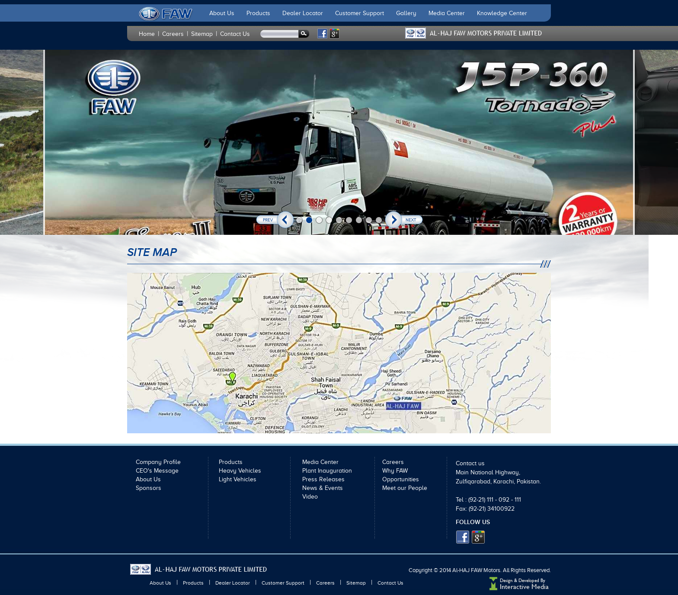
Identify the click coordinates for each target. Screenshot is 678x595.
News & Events (322, 488)
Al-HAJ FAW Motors (476, 570)
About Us (221, 13)
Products (258, 13)
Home (147, 34)
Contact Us (235, 34)
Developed (529, 580)
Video (310, 496)
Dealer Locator (302, 13)
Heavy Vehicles (240, 470)
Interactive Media (524, 586)
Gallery (406, 13)
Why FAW (395, 470)
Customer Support (359, 13)
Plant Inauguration (327, 470)
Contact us (470, 463)
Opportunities (400, 479)
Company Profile (158, 462)
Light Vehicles (237, 479)
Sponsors (148, 488)
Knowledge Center (502, 13)
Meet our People (404, 488)
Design (506, 580)
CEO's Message (157, 470)
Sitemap (202, 34)
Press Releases (323, 479)
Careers (173, 34)
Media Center (447, 13)
